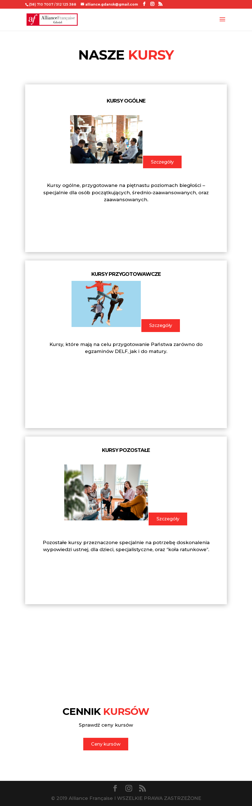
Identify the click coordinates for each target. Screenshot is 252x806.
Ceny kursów (105, 744)
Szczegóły (162, 162)
